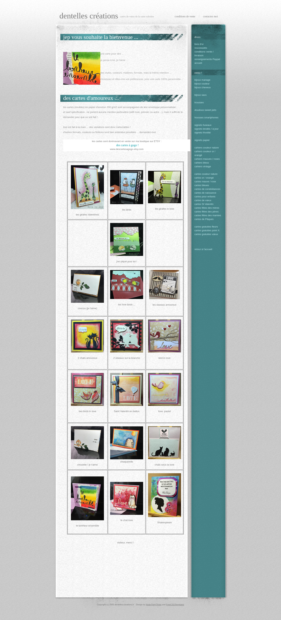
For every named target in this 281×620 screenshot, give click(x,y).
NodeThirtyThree (154, 604)
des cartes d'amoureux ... (91, 98)
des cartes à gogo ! (127, 145)
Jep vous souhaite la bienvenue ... (100, 37)
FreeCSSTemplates (175, 604)
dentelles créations (88, 15)
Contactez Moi (210, 16)
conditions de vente (185, 16)
